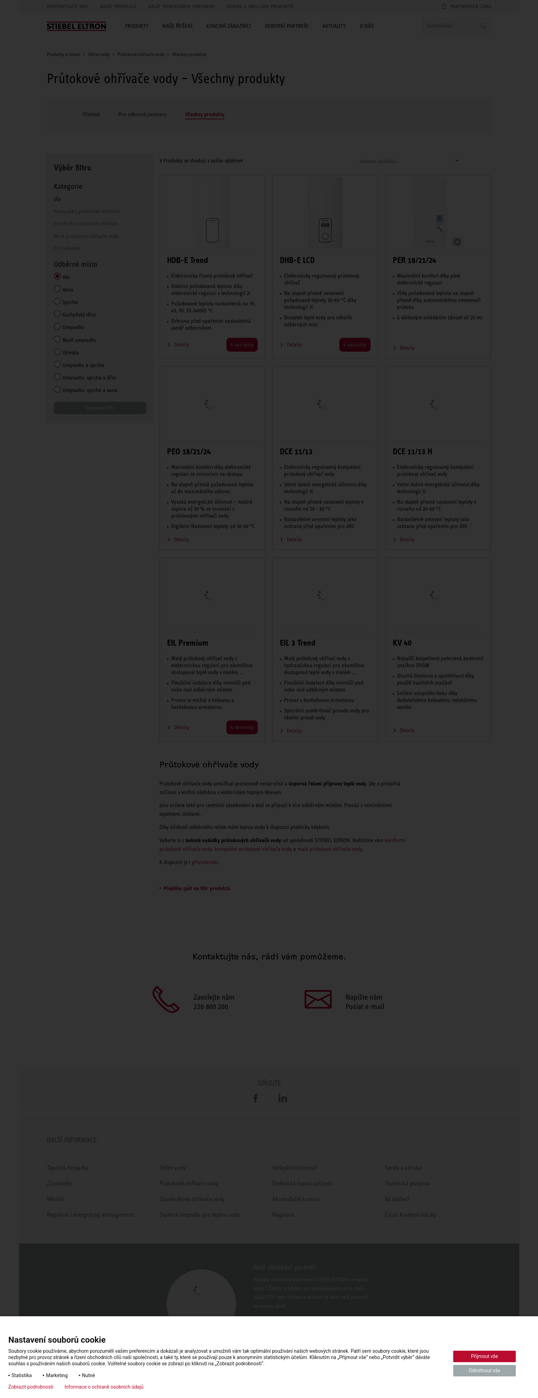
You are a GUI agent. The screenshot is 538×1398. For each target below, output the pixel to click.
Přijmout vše (484, 1356)
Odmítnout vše (484, 1370)
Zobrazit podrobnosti (30, 1387)
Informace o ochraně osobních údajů (104, 1387)
